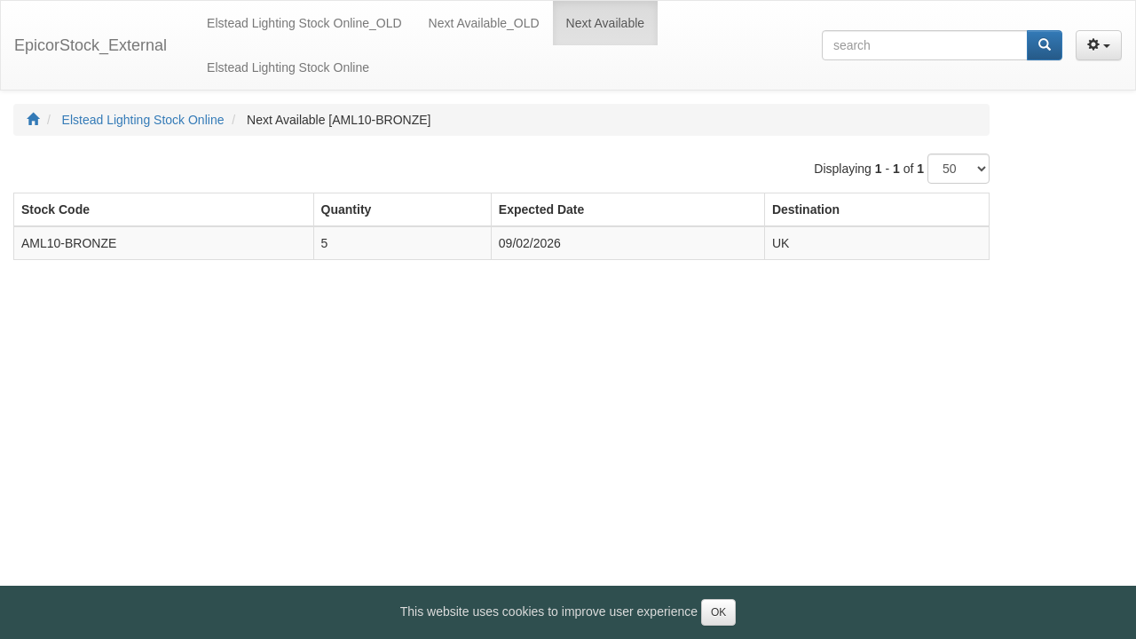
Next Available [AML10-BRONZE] (339, 120)
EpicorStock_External (90, 45)
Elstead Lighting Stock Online (143, 120)
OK (718, 612)
